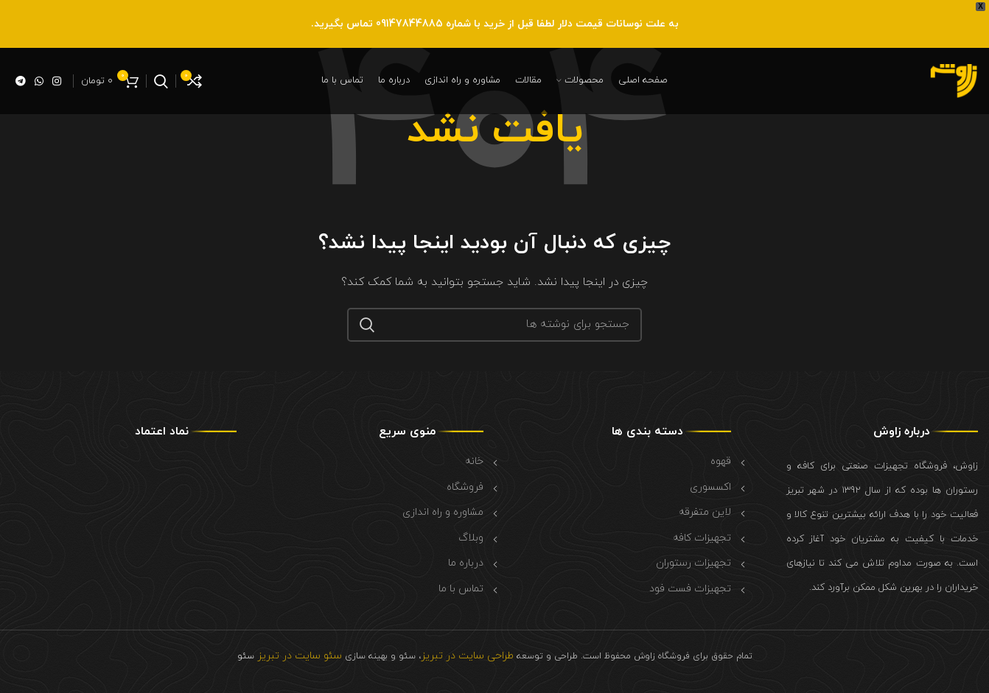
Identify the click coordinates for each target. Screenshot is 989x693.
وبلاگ (470, 538)
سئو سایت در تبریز (298, 656)
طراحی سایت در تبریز (467, 656)
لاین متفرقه (705, 512)
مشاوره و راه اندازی (442, 512)
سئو (245, 656)
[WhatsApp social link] (39, 81)
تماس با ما (460, 589)
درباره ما (465, 563)
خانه (474, 461)
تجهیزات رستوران (693, 563)
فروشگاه (465, 487)
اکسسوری (710, 487)
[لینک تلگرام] (20, 81)
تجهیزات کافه (702, 538)
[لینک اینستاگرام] (57, 81)
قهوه (720, 461)
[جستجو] (161, 81)
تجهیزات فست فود (690, 589)
